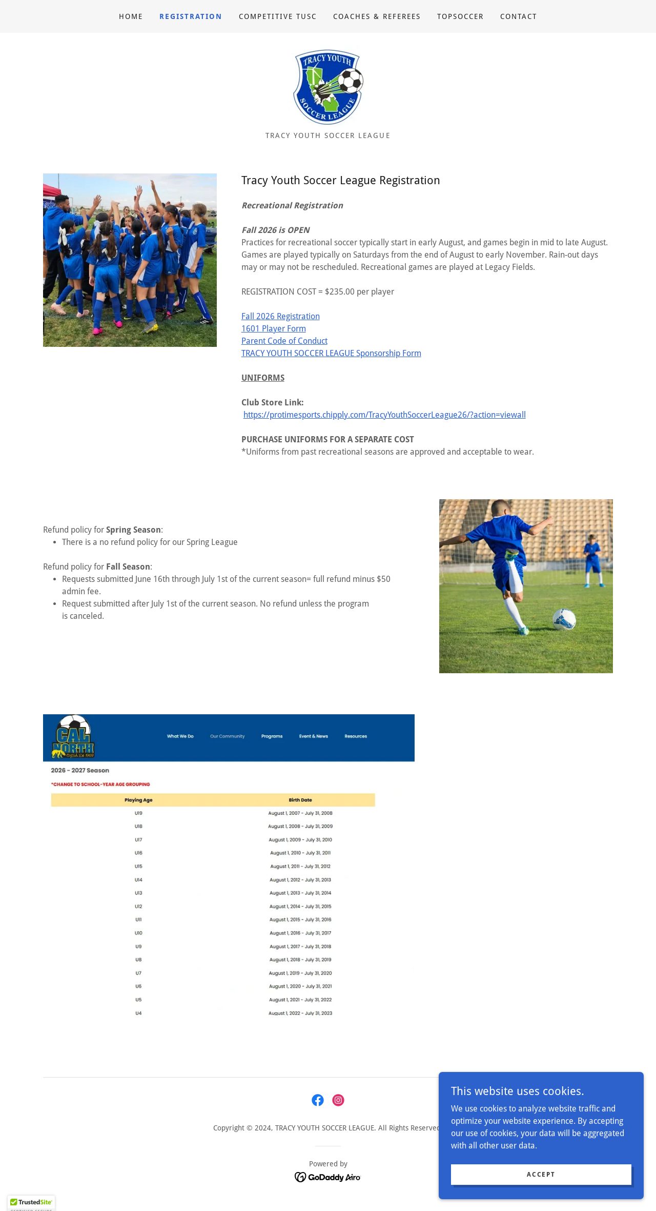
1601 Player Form (273, 329)
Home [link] (131, 16)
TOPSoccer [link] (460, 16)
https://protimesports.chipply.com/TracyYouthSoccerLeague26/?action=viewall (384, 415)
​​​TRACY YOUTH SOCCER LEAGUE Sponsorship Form (331, 353)
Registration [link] (190, 16)
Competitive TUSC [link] (278, 16)
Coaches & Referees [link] (377, 16)
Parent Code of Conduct (284, 341)
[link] (328, 85)
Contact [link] (518, 16)
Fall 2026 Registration (280, 316)
